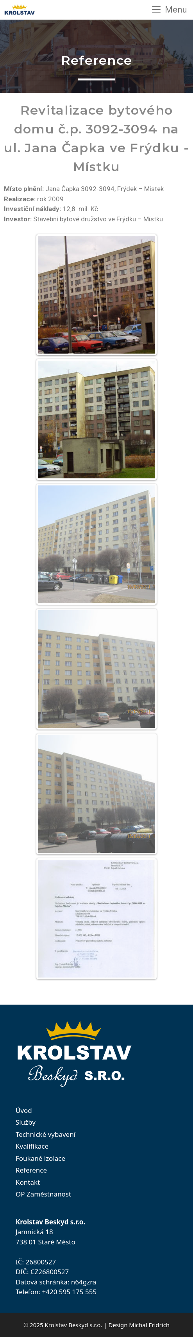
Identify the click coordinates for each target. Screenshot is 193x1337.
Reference (31, 1170)
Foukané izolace (40, 1158)
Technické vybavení (45, 1134)
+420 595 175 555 (69, 1291)
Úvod (24, 1110)
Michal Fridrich (149, 1325)
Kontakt (28, 1182)
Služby (26, 1122)
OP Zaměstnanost (43, 1193)
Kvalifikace (32, 1146)
